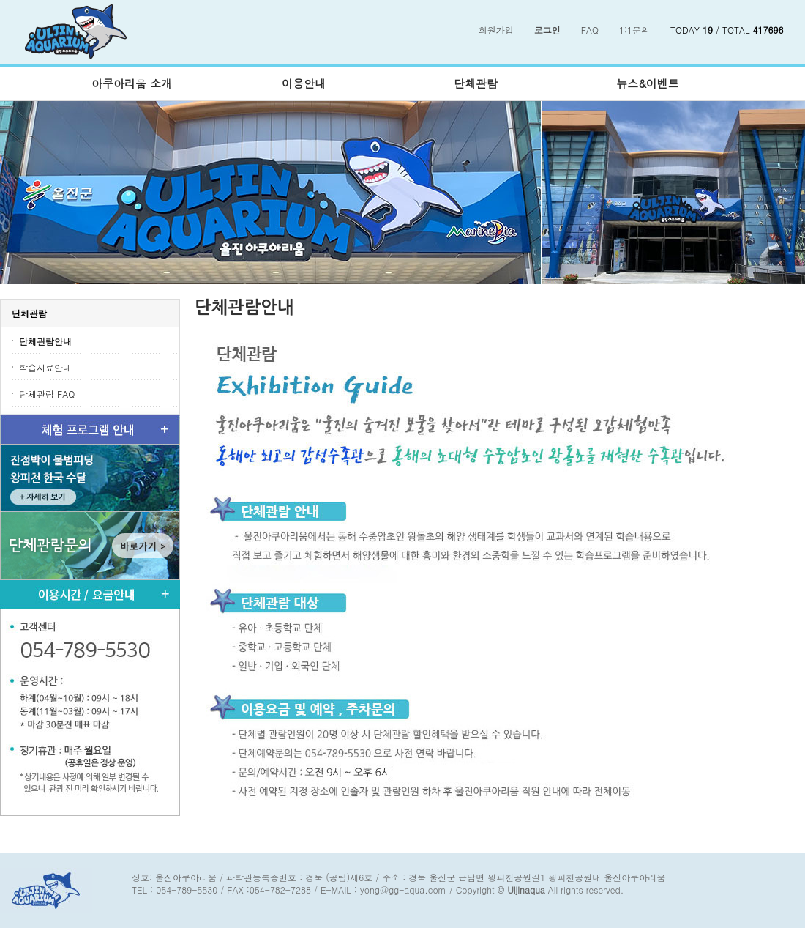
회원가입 (496, 29)
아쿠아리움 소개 (131, 83)
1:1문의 (634, 29)
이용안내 (304, 83)
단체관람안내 (45, 341)
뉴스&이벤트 (647, 83)
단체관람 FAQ (47, 393)
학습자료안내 (45, 367)
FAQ (590, 29)
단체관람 (476, 83)
